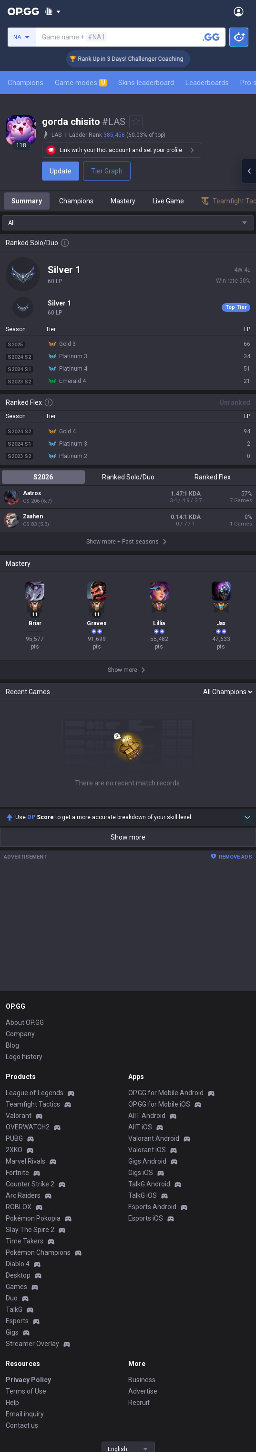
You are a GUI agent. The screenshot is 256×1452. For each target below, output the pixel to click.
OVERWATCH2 (28, 1127)
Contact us (22, 1425)
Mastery (123, 201)
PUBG (14, 1138)
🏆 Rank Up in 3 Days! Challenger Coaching (138, 59)
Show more (128, 837)
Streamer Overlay (32, 1343)
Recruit (139, 1402)
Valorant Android (153, 1138)
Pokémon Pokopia (33, 1218)
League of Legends (34, 1093)
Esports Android (152, 1207)
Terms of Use (26, 1391)
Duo (12, 1298)
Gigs (12, 1332)
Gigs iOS (140, 1172)
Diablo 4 (18, 1264)
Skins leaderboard (146, 82)
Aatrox (32, 493)
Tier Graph (107, 171)
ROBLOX (18, 1207)
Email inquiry (25, 1414)
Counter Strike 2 (30, 1184)
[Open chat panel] (249, 171)
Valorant (18, 1115)
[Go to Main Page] (23, 11)
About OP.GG (25, 1022)
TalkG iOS (142, 1195)
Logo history (24, 1056)
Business (141, 1380)
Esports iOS (145, 1218)
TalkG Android (149, 1184)
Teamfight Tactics (33, 1104)
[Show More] (52, 11)
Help (12, 1402)
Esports (17, 1321)
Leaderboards (207, 82)
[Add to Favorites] (136, 121)
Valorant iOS (147, 1150)
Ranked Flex (213, 477)
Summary (26, 201)
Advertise (142, 1391)
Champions (25, 82)
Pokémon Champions (38, 1252)
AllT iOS (140, 1127)
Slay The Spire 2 (30, 1229)
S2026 (43, 477)
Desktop (18, 1275)
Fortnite (17, 1172)
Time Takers (24, 1241)
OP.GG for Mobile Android (166, 1093)
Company (20, 1034)
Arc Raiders (23, 1195)
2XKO (14, 1150)
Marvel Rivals (25, 1161)
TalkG (14, 1309)
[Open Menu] (238, 11)
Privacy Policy (28, 1380)
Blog (12, 1045)
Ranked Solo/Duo (128, 477)
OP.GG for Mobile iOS (159, 1104)
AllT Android (146, 1115)
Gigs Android (147, 1161)
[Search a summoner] (211, 37)
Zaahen (33, 516)
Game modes (81, 82)
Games (16, 1286)
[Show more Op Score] (247, 817)
